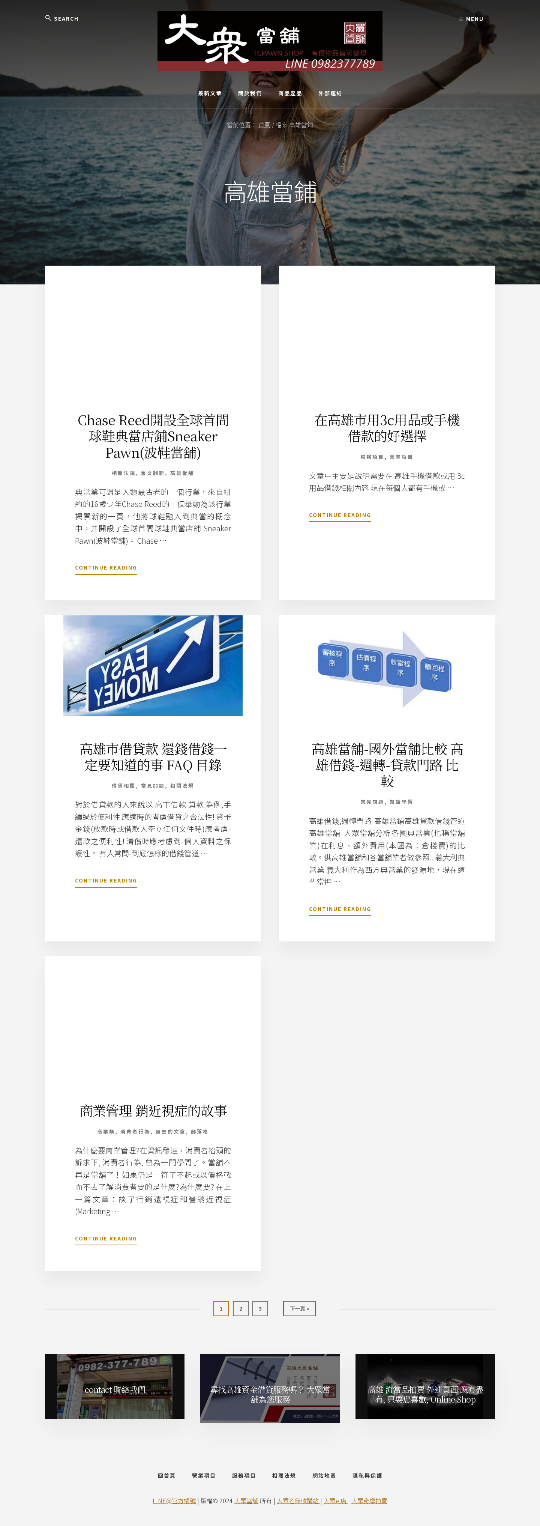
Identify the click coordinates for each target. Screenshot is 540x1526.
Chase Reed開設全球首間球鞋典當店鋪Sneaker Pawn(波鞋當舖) (153, 435)
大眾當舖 (246, 1500)
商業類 (106, 1131)
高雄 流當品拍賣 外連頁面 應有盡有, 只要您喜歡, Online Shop (425, 1394)
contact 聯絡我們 (115, 1389)
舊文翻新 (153, 473)
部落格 (200, 1131)
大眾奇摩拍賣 (369, 1500)
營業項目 (402, 456)
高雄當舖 (182, 473)
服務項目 (372, 456)
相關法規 (124, 473)
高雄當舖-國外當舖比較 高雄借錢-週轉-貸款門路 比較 (387, 764)
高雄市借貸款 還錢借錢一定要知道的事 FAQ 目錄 (153, 756)
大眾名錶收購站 (298, 1500)
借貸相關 (124, 785)
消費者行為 (135, 1131)
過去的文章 (171, 1131)
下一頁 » (299, 1310)
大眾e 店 (336, 1500)
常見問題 (153, 785)
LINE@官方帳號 (174, 1500)
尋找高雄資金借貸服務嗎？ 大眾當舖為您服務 (270, 1394)
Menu (471, 19)
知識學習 (402, 801)
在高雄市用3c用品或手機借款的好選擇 (387, 427)
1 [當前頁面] (222, 1310)
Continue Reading (106, 569)
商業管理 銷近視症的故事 (153, 1110)
